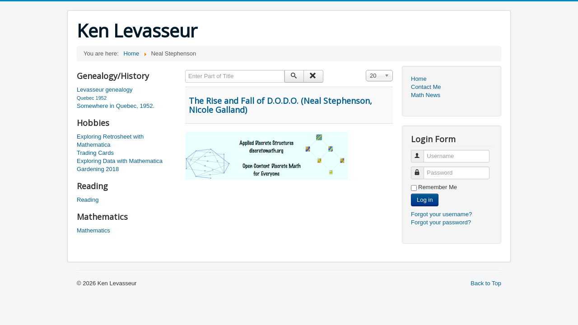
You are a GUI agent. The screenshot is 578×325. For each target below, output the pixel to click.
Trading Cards (95, 152)
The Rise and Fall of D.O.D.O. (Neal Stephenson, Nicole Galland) (280, 105)
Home (419, 78)
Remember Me (437, 187)
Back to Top (486, 283)
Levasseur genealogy (105, 89)
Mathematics (93, 230)
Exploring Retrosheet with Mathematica (110, 140)
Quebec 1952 (92, 98)
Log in (425, 199)
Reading (87, 199)
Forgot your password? (441, 222)
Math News (425, 95)
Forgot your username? (441, 214)
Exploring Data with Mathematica (120, 161)
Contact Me (426, 87)
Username (421, 152)
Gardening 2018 (98, 169)
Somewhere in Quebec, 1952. (115, 105)
